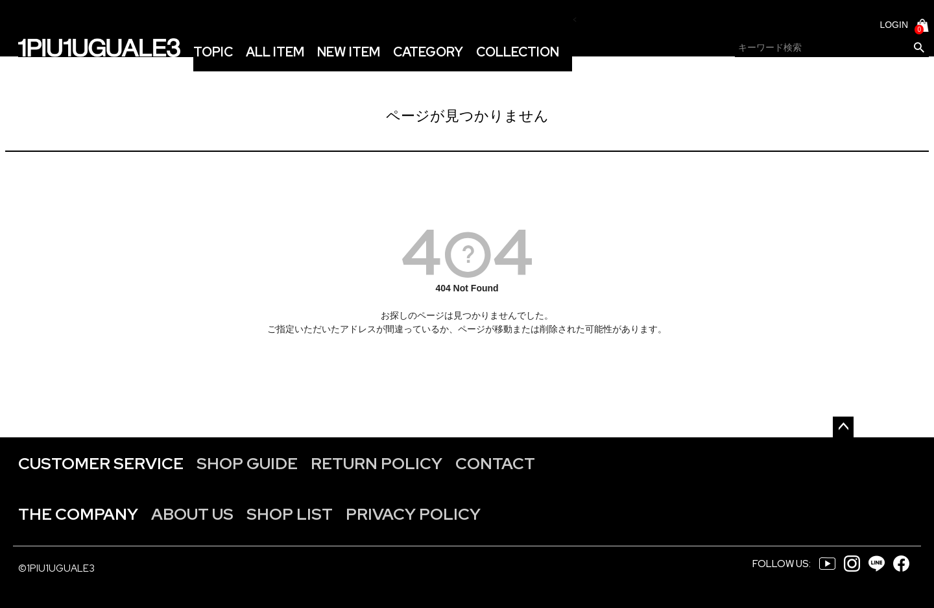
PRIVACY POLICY (413, 514)
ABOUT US (192, 514)
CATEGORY (428, 51)
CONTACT (495, 463)
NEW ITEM (348, 51)
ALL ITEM (275, 51)
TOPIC (213, 51)
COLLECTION (517, 51)
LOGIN (894, 24)
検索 (919, 48)
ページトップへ (843, 427)
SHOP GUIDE (247, 463)
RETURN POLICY (376, 463)
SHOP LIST (289, 514)
